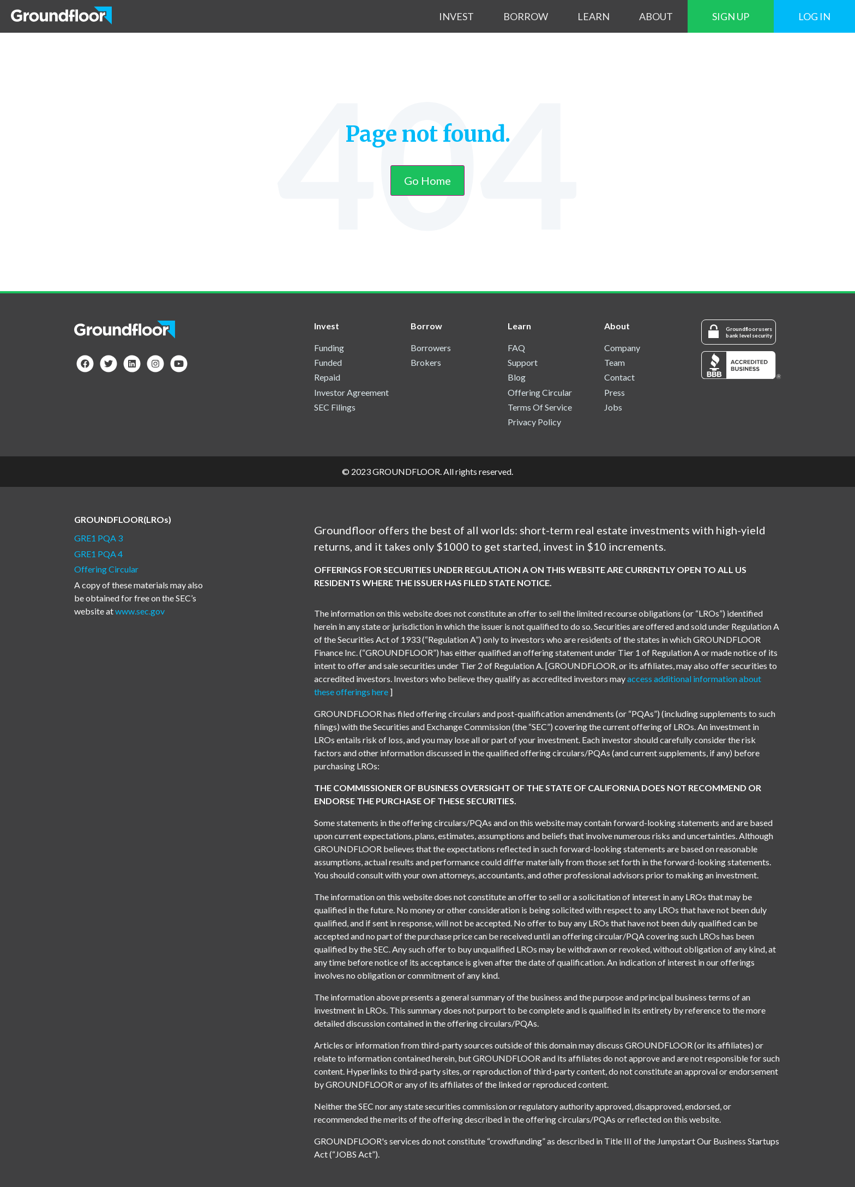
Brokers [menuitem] (426, 362)
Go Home (427, 180)
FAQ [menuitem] (516, 347)
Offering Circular (106, 569)
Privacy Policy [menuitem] (534, 422)
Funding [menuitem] (329, 347)
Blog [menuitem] (517, 377)
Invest (456, 16)
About (656, 16)
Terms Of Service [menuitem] (540, 407)
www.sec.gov (140, 611)
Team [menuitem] (614, 362)
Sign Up (730, 16)
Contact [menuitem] (619, 377)
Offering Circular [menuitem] (540, 392)
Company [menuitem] (622, 347)
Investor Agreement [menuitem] (351, 392)
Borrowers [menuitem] (431, 347)
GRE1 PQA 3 (98, 538)
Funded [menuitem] (328, 362)
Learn (593, 16)
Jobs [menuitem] (613, 407)
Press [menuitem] (614, 392)
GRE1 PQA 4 (98, 554)
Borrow (525, 16)
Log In (814, 16)
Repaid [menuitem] (327, 377)
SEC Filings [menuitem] (335, 407)
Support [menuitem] (523, 362)
